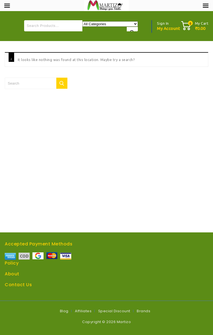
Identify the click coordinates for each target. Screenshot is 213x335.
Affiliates (83, 311)
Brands (143, 311)
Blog (64, 311)
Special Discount (114, 311)
